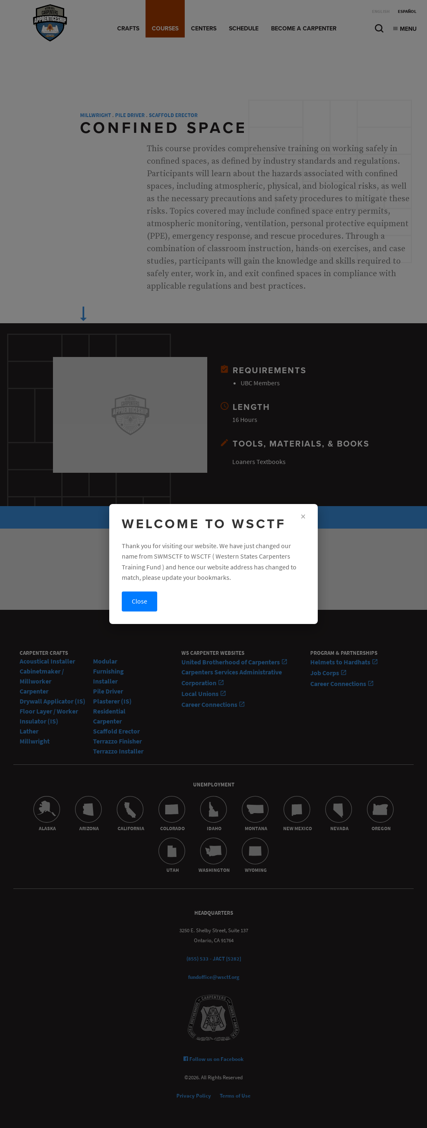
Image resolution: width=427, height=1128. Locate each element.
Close (139, 601)
